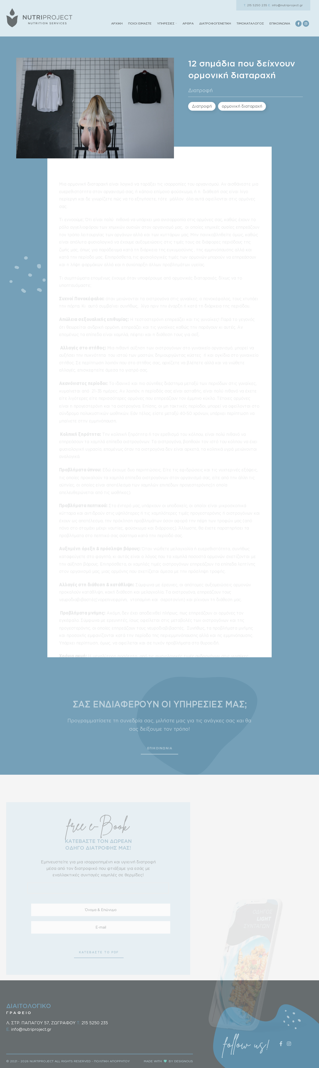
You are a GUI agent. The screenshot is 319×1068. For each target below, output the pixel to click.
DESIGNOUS (183, 1061)
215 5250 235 (255, 5)
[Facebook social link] (298, 23)
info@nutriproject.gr (285, 5)
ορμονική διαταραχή (242, 106)
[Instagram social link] (306, 23)
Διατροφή (200, 90)
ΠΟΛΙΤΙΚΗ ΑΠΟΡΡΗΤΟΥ (112, 1061)
